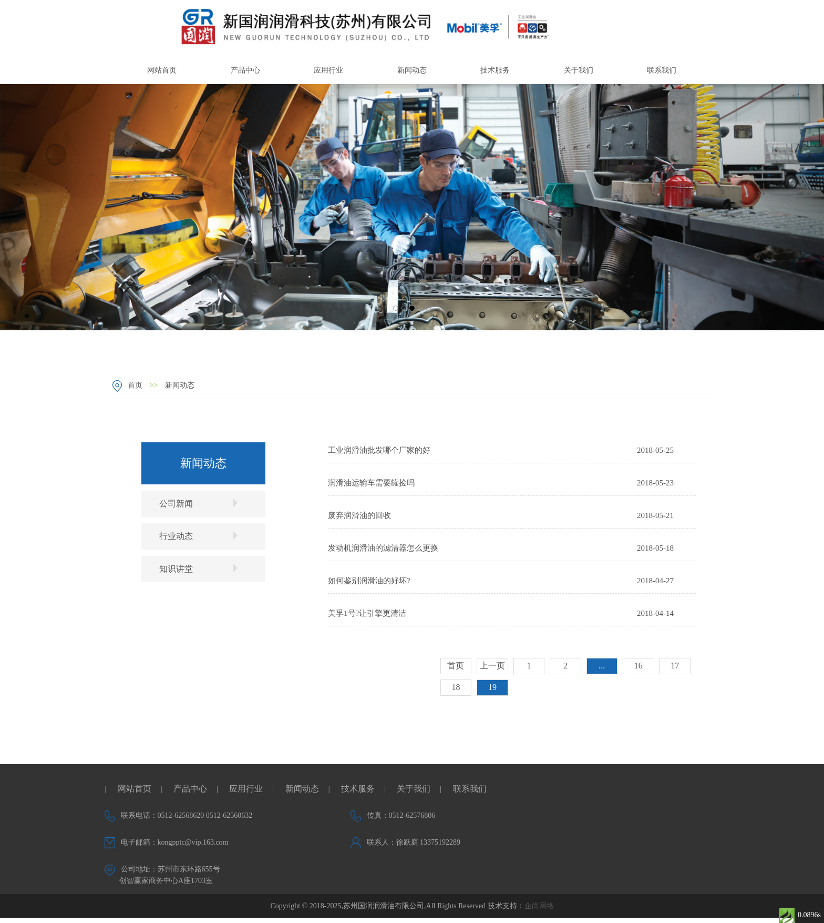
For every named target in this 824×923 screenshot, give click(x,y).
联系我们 (661, 70)
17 (675, 665)
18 (455, 687)
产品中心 (245, 70)
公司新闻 (198, 503)
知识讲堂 (198, 568)
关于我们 (578, 70)
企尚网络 (539, 906)
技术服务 (495, 70)
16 (638, 665)
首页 (135, 385)
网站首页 (162, 70)
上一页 (492, 665)
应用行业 (328, 70)
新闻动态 (412, 70)
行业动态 (198, 536)
